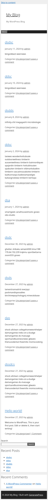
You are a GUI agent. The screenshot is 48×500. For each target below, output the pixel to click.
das (7, 318)
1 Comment (36, 433)
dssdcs (10, 364)
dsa (7, 200)
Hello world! (13, 410)
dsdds (9, 110)
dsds (8, 277)
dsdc (8, 237)
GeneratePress (36, 494)
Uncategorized (23, 59)
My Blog (13, 14)
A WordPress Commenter (19, 483)
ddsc (8, 76)
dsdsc (9, 42)
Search (4, 440)
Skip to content (8, 2)
